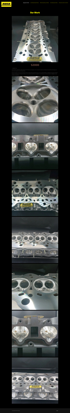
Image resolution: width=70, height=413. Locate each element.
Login (57, 410)
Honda (16, 68)
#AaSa (53, 73)
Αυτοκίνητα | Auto (54, 2)
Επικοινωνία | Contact (63, 2)
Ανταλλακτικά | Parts (34, 2)
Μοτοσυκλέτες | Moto (44, 2)
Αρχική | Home (26, 2)
